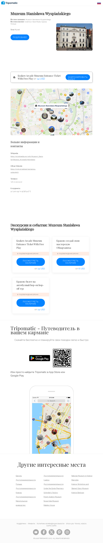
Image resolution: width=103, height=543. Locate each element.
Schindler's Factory (51, 493)
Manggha (74, 480)
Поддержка (21, 524)
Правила (31, 524)
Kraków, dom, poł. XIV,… (75, 49)
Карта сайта (51, 526)
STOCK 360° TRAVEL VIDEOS (76, 524)
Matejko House (49, 505)
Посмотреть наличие (31, 262)
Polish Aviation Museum (52, 497)
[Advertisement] (74, 58)
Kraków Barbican (77, 493)
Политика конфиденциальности (50, 524)
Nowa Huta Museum (51, 501)
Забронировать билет (78, 78)
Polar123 (89, 49)
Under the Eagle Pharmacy (54, 488)
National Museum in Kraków (81, 476)
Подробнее (20, 37)
